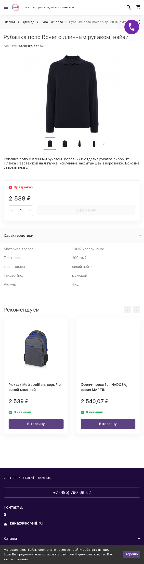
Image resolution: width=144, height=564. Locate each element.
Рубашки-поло (51, 22)
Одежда (28, 22)
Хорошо (131, 554)
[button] (104, 144)
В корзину (86, 210)
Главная (9, 22)
